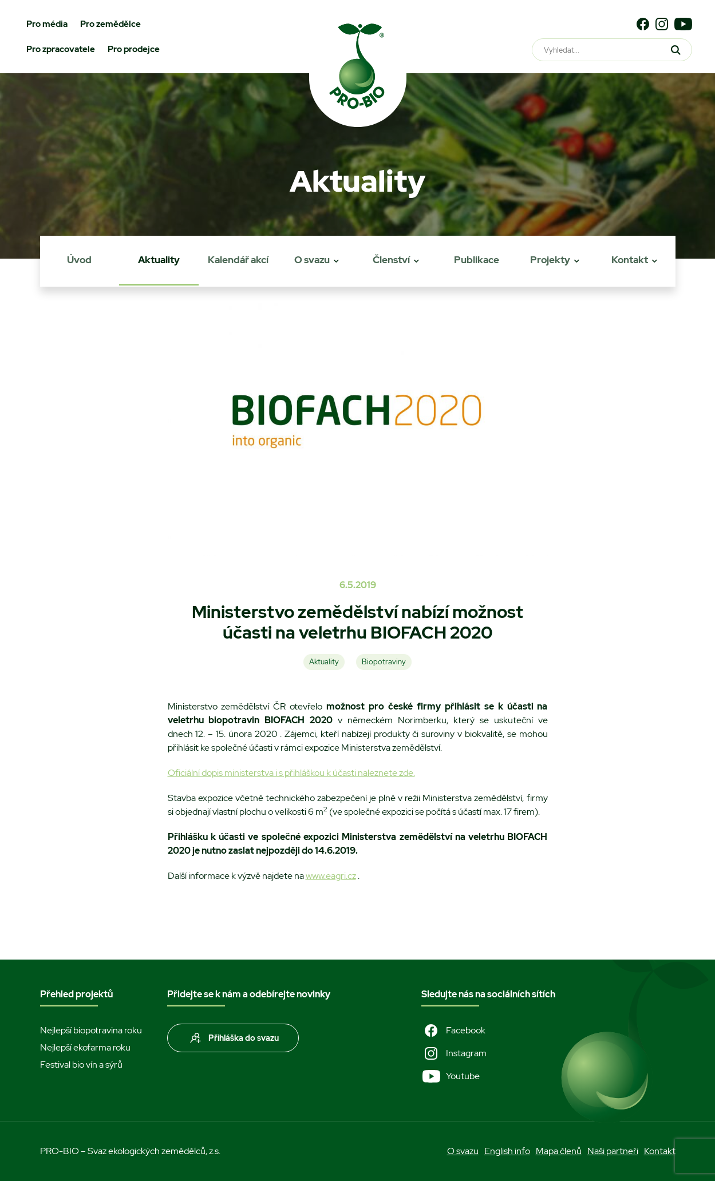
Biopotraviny (384, 662)
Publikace (476, 259)
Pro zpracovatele (60, 49)
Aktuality (159, 259)
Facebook (453, 1030)
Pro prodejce (134, 49)
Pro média (47, 24)
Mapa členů (559, 1151)
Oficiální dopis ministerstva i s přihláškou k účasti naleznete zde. (291, 773)
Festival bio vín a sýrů (81, 1065)
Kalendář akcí (238, 259)
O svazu (312, 259)
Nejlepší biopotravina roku (91, 1030)
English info (507, 1151)
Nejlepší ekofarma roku (85, 1047)
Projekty (550, 259)
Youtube (450, 1076)
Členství (391, 259)
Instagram (454, 1053)
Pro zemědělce (110, 24)
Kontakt (629, 259)
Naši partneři (612, 1151)
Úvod (79, 259)
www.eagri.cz (331, 876)
